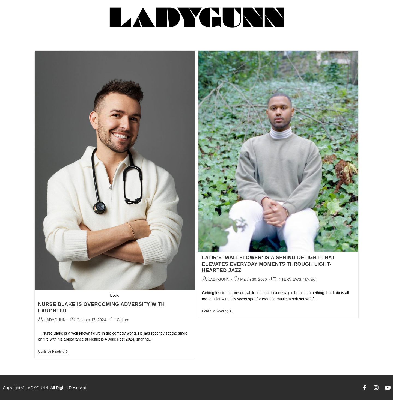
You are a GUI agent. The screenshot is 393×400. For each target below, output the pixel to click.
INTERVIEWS (289, 279)
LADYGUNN (55, 320)
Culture (123, 320)
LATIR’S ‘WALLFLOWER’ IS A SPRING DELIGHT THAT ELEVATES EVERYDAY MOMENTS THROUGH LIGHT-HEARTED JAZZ (268, 264)
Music (310, 279)
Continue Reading (53, 351)
